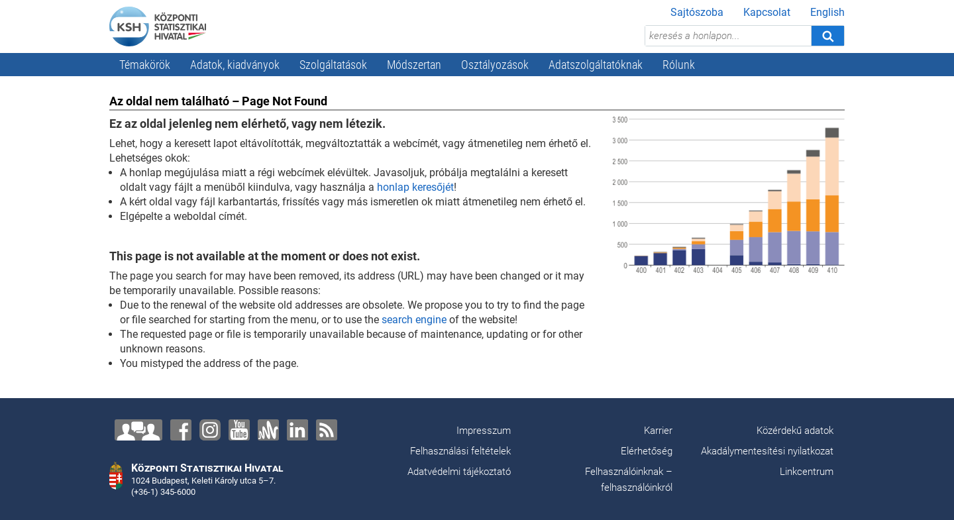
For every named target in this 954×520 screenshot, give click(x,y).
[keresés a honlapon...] (728, 36)
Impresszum (483, 431)
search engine (414, 319)
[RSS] (326, 430)
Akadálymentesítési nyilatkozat (767, 451)
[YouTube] (239, 430)
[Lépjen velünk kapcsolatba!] (138, 430)
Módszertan (414, 65)
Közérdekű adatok (795, 431)
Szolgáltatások (333, 65)
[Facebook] (180, 430)
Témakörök (144, 65)
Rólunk (678, 65)
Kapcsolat (766, 12)
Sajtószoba (696, 12)
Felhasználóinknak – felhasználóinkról (628, 480)
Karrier (658, 431)
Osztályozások (495, 65)
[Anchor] (268, 430)
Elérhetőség (646, 451)
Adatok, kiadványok (235, 65)
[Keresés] (827, 36)
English (827, 12)
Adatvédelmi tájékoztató (459, 472)
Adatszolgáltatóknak (596, 65)
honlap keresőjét (415, 187)
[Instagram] (210, 430)
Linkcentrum (806, 472)
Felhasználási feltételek (460, 451)
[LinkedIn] (297, 430)
